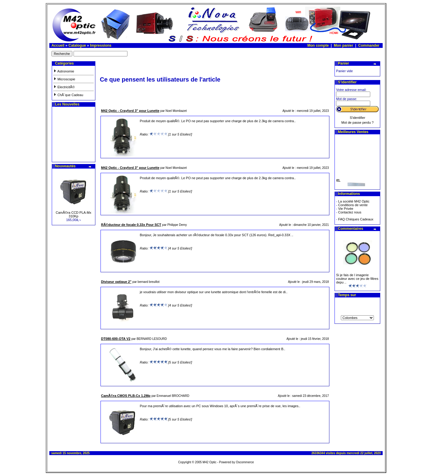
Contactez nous (349, 212)
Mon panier (343, 45)
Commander (368, 45)
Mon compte (318, 45)
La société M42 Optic (353, 201)
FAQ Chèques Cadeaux (355, 219)
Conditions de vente (353, 205)
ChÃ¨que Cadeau (68, 95)
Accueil (57, 45)
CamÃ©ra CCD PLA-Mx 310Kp (73, 214)
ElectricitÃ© (64, 87)
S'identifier (357, 117)
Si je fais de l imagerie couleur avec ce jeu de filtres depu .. (357, 278)
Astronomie (63, 71)
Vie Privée (345, 208)
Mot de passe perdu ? (357, 122)
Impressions (100, 45)
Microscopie (64, 79)
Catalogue (77, 45)
